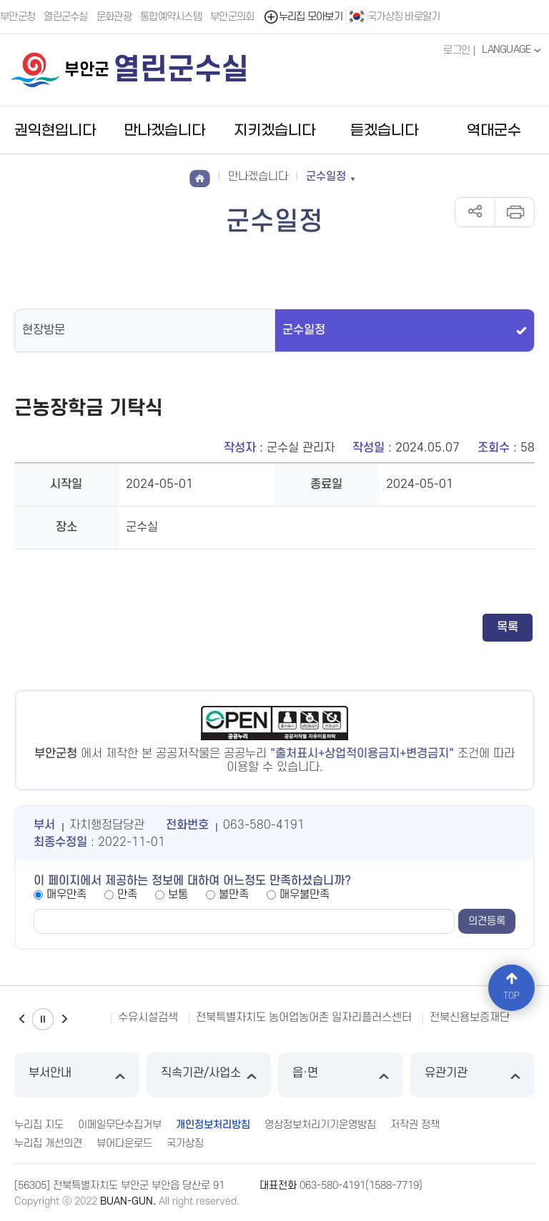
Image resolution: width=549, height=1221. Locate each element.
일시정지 (43, 1019)
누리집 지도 (39, 1125)
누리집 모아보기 (302, 16)
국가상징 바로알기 (393, 16)
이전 (21, 1019)
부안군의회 (232, 17)
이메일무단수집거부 (120, 1125)
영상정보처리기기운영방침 (320, 1125)
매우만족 (66, 894)
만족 (127, 894)
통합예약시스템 (171, 17)
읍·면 (340, 1075)
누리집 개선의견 (48, 1143)
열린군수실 (66, 17)
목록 (507, 627)
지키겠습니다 (274, 130)
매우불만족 (305, 894)
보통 (178, 894)
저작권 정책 (415, 1125)
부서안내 (77, 1075)
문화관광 (114, 17)
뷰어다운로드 (124, 1143)
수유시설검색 (148, 1017)
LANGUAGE (513, 50)
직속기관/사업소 (209, 1075)
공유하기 (475, 212)
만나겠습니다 (164, 130)
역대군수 (494, 130)
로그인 (456, 50)
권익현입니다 (55, 130)
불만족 (234, 894)
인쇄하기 (514, 212)
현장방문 (43, 330)
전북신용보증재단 (470, 1017)
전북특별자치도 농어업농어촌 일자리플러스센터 (304, 1017)
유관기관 (473, 1075)
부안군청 (17, 17)
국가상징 (185, 1143)
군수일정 (303, 330)
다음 (64, 1019)
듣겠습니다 (384, 130)
